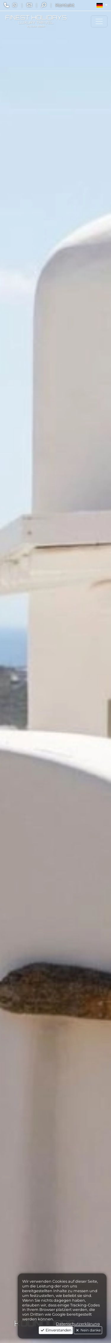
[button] (101, 5)
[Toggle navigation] (99, 21)
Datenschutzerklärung (78, 1324)
